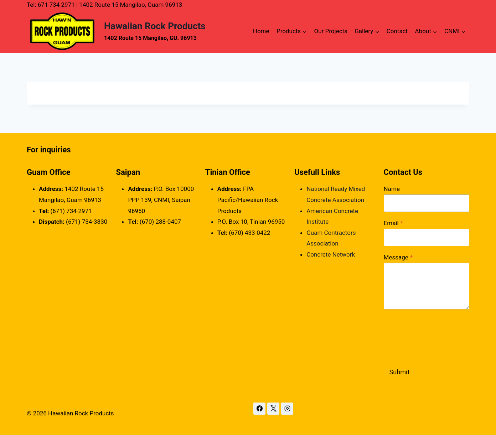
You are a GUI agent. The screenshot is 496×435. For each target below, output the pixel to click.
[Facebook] (259, 409)
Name (392, 188)
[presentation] (438, 335)
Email (393, 223)
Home (261, 31)
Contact (397, 31)
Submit (399, 372)
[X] (273, 409)
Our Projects (330, 31)
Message (398, 257)
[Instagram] (287, 409)
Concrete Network (330, 254)
